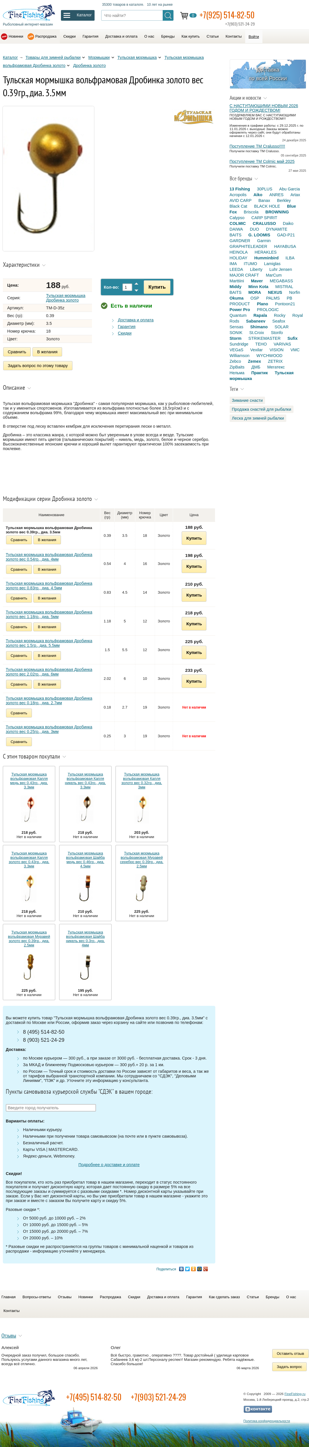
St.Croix (256, 332)
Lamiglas (272, 263)
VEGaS (236, 350)
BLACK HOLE (267, 206)
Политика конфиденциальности (266, 1421)
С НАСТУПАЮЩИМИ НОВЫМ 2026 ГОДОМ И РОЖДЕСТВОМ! (264, 108)
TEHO (261, 344)
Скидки (69, 36)
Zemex (254, 361)
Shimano (259, 327)
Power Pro (240, 309)
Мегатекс (276, 367)
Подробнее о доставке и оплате (109, 1164)
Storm (236, 338)
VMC (295, 350)
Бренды (168, 36)
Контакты (234, 36)
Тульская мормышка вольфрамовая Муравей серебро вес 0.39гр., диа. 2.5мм (142, 859)
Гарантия (90, 36)
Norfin (294, 292)
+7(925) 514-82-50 (227, 15)
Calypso (237, 217)
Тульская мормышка (137, 57)
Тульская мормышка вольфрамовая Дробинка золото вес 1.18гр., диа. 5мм (49, 614)
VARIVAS (282, 344)
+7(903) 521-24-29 (158, 1397)
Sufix (292, 338)
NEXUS (275, 292)
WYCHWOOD (269, 355)
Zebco (235, 361)
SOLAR (282, 327)
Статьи (213, 36)
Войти (254, 36)
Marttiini (237, 281)
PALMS (273, 298)
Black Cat (238, 206)
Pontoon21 (285, 304)
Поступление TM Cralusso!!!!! (257, 146)
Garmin (263, 240)
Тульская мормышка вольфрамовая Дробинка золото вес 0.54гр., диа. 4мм (49, 557)
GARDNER (240, 240)
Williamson (240, 355)
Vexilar (256, 350)
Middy (236, 286)
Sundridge (239, 344)
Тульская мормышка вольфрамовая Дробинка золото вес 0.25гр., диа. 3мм (49, 729)
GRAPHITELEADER (248, 246)
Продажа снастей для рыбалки (261, 409)
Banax (264, 200)
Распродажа (46, 36)
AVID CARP (241, 200)
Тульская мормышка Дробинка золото (65, 297)
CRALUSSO (264, 223)
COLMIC (238, 223)
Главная (8, 1297)
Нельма (237, 373)
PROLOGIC (268, 309)
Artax (295, 194)
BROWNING (277, 212)
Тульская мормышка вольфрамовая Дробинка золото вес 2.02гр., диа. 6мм (49, 671)
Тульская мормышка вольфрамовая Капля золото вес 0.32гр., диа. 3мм (141, 780)
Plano (262, 304)
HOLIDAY (238, 258)
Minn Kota (258, 286)
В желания (47, 352)
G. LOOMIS (259, 235)
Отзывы (64, 1297)
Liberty (256, 269)
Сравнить (17, 352)
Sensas (236, 327)
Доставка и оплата (121, 36)
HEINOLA (239, 252)
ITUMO (250, 263)
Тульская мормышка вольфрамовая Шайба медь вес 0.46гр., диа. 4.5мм (85, 859)
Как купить (191, 36)
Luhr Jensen (280, 269)
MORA (254, 292)
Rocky (279, 315)
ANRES (276, 194)
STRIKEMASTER (264, 338)
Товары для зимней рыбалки (53, 57)
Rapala (260, 315)
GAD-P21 (286, 235)
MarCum (274, 275)
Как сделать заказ (224, 1297)
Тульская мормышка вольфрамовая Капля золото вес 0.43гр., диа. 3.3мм (29, 859)
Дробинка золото (89, 65)
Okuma (237, 298)
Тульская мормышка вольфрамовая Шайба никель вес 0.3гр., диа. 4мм (85, 938)
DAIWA (236, 229)
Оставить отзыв (290, 1353)
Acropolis (238, 194)
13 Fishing (240, 189)
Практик (259, 373)
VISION (277, 350)
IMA (233, 263)
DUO (254, 229)
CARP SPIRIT (264, 217)
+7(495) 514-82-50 (94, 1397)
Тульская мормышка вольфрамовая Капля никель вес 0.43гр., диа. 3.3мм (85, 780)
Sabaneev (255, 321)
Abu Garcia (289, 189)
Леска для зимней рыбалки (258, 418)
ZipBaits (237, 367)
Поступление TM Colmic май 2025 (262, 161)
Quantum (238, 315)
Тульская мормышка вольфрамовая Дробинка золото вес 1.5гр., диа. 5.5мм (49, 643)
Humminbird (266, 258)
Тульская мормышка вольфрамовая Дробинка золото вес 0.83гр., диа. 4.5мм (49, 585)
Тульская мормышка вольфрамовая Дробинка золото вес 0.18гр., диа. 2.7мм (49, 700)
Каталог (10, 57)
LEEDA (236, 269)
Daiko (288, 223)
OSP (254, 298)
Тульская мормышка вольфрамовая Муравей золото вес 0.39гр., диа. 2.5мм (29, 938)
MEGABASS (281, 281)
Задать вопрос (289, 1367)
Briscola (251, 212)
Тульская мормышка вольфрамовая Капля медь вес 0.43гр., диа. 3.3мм (29, 780)
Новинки (16, 36)
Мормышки (99, 57)
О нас (149, 36)
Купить (157, 287)
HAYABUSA (285, 246)
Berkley (284, 200)
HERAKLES (266, 252)
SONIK (236, 332)
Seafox (278, 321)
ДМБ (255, 367)
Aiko (258, 194)
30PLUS (264, 189)
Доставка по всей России (268, 74)
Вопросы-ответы (36, 1297)
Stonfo (277, 332)
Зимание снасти (247, 400)
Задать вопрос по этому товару (38, 365)
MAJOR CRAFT (244, 275)
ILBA (289, 258)
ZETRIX (275, 361)
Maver (257, 281)
